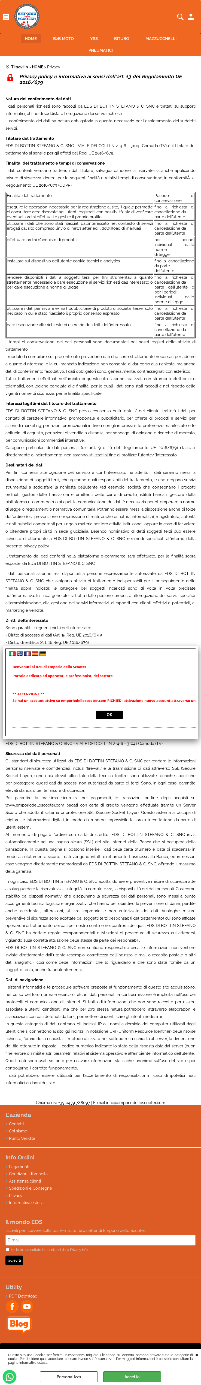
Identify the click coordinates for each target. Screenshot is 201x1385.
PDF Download (23, 1296)
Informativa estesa (33, 1363)
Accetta (132, 1376)
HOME (31, 38)
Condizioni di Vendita (28, 1173)
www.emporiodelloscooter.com (34, 805)
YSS (94, 38)
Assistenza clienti (25, 1181)
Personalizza (69, 1376)
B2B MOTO (63, 38)
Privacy (15, 1195)
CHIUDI (196, 1354)
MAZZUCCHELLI (160, 38)
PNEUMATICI (101, 50)
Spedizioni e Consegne (30, 1188)
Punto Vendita (22, 1138)
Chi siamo (18, 1131)
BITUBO (121, 38)
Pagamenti (19, 1166)
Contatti (16, 1124)
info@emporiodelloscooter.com (135, 1102)
